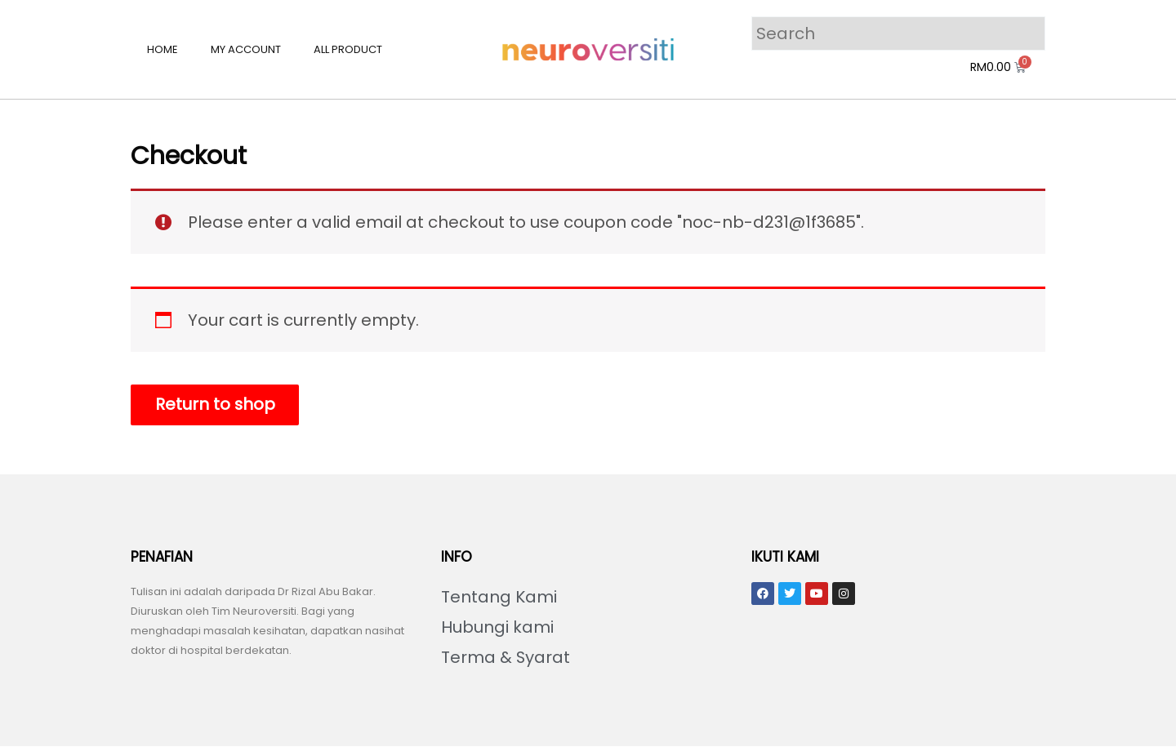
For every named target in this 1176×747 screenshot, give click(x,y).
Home (162, 49)
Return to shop (215, 405)
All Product (348, 49)
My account (246, 49)
